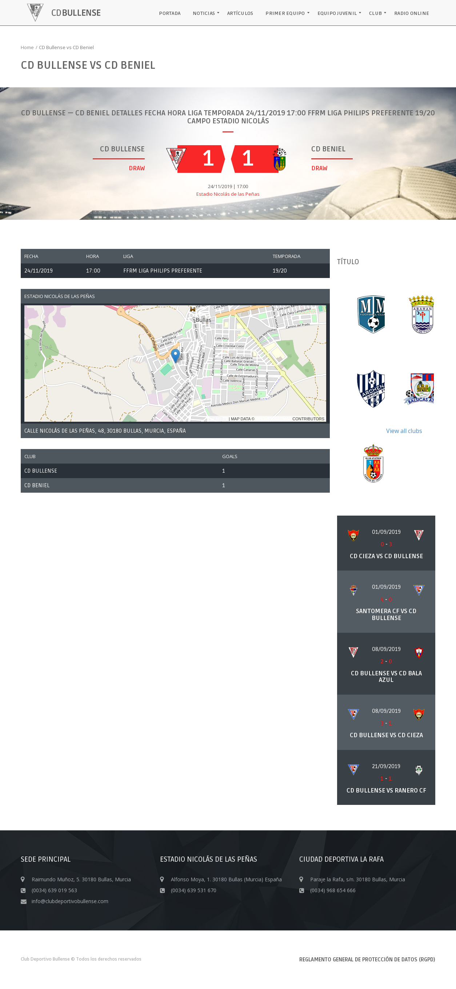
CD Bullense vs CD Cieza (386, 735)
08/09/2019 (386, 649)
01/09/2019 (386, 532)
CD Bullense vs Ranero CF (386, 790)
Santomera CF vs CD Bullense (386, 614)
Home (27, 47)
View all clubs (404, 431)
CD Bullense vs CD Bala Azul (386, 677)
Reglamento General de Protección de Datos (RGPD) (367, 959)
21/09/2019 (386, 766)
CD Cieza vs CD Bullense (386, 556)
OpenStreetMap (273, 419)
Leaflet (219, 419)
